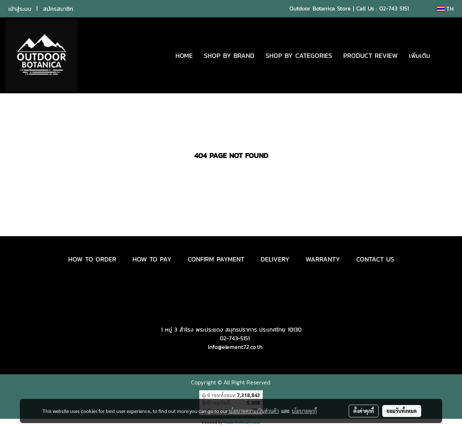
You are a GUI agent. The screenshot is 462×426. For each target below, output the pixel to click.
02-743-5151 (235, 338)
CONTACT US (375, 259)
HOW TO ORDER (92, 259)
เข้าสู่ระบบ (19, 8)
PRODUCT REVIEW (370, 55)
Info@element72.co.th (235, 346)
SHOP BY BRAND (229, 55)
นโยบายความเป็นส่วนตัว (254, 411)
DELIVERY (275, 259)
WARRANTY (323, 259)
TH (445, 8)
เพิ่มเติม (419, 55)
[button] (446, 55)
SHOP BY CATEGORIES (299, 55)
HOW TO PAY (151, 259)
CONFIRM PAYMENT (216, 259)
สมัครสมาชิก (58, 8)
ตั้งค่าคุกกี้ (363, 411)
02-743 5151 (394, 8)
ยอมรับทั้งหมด (402, 411)
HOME (184, 55)
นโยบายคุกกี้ (304, 411)
